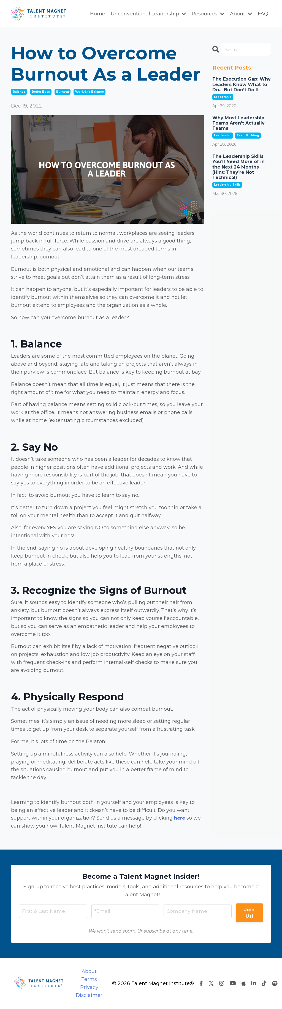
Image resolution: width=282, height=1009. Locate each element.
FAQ (263, 14)
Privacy (89, 987)
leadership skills (227, 185)
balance (19, 91)
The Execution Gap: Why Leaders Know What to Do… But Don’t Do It (241, 84)
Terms (89, 979)
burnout (62, 91)
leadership (223, 97)
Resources (208, 14)
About (241, 14)
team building (248, 135)
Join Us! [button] (250, 912)
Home (97, 14)
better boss (41, 91)
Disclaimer (89, 995)
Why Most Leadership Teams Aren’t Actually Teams (238, 123)
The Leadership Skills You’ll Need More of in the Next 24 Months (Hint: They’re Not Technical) (238, 167)
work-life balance (89, 91)
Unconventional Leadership (148, 14)
